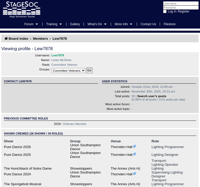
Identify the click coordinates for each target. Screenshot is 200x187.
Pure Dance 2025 (17, 155)
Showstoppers (81, 168)
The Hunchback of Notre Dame (28, 168)
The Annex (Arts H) (125, 168)
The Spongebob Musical (22, 184)
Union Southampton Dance (85, 147)
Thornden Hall (121, 147)
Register (183, 11)
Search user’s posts (151, 96)
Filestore (170, 24)
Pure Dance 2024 (17, 174)
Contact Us (148, 24)
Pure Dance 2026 (17, 147)
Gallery (75, 24)
